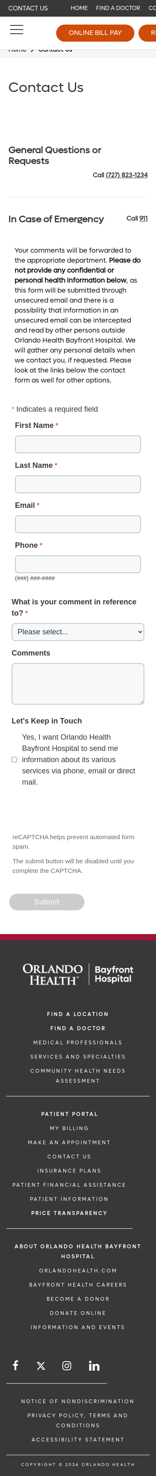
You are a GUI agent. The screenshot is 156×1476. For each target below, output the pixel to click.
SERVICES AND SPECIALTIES (78, 1057)
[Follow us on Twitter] (41, 1367)
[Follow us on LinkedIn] (95, 1366)
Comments (31, 653)
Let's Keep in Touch (47, 721)
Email (25, 505)
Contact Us (28, 8)
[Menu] (16, 33)
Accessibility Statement (78, 1439)
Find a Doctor (118, 8)
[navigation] (78, 8)
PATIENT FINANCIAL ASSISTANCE (69, 1185)
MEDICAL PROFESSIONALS (78, 1042)
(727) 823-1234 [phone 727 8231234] (127, 175)
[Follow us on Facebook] (16, 1366)
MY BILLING (69, 1128)
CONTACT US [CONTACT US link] (69, 1156)
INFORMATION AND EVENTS (78, 1327)
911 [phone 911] (143, 218)
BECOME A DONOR (78, 1299)
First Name (34, 425)
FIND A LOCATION (78, 1014)
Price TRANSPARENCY (69, 1213)
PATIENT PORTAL (69, 1114)
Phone (26, 545)
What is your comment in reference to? (74, 607)
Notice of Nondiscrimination (78, 1401)
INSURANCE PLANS (69, 1171)
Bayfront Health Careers (78, 1285)
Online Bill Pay (95, 32)
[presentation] (73, 811)
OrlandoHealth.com (78, 1270)
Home (79, 8)
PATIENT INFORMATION (69, 1199)
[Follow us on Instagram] (67, 1366)
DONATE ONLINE (78, 1313)
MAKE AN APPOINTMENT (69, 1142)
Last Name (34, 465)
